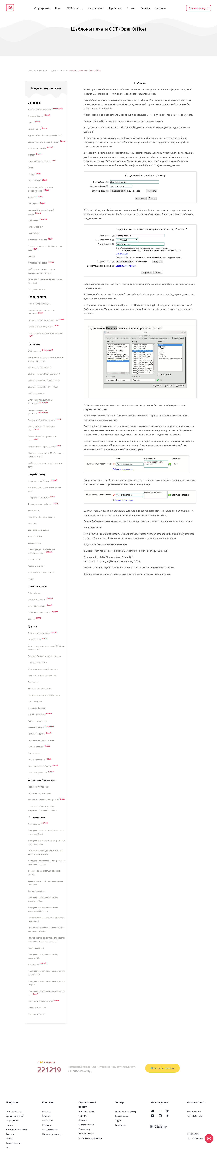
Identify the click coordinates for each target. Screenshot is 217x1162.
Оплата (31, 619)
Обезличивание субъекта (39, 766)
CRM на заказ (74, 8)
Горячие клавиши (36, 747)
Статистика (33, 682)
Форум (118, 1120)
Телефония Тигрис (36, 1014)
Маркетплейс (95, 8)
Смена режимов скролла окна (42, 675)
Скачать (10, 1134)
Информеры (33, 233)
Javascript (32, 523)
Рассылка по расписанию (39, 367)
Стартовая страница (37, 599)
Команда (46, 1111)
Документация (58, 70)
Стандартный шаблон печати (41, 420)
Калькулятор (84, 1129)
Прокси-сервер (35, 701)
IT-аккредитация (49, 1129)
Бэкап (30, 168)
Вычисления (33, 510)
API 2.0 (31, 579)
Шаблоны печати (36, 393)
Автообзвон (33, 964)
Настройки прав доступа (39, 304)
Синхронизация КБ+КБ (38, 497)
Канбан (31, 256)
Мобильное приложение (90, 1138)
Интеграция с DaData (37, 240)
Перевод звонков (36, 948)
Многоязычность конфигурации (43, 669)
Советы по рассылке (37, 773)
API (7, 1147)
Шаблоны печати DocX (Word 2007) (44, 374)
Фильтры (32, 197)
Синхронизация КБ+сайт (39, 481)
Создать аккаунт (198, 8)
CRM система (12, 1111)
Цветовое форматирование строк (43, 142)
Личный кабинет (35, 227)
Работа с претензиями (16, 1129)
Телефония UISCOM (37, 1008)
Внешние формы (35, 116)
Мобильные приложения (39, 612)
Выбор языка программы (39, 688)
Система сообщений (37, 662)
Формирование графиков (40, 504)
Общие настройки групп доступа (43, 320)
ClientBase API (34, 559)
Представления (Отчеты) (39, 161)
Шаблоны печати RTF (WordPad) (43, 387)
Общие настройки (36, 760)
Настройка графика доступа (40, 327)
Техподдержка (34, 639)
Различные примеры (37, 721)
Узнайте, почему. (79, 1071)
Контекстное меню (36, 714)
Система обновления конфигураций (44, 656)
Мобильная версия (37, 606)
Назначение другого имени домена (44, 695)
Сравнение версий (14, 1116)
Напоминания (34, 129)
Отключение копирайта (39, 633)
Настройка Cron (35, 536)
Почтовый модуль (36, 734)
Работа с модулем (36, 566)
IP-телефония (34, 824)
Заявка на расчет (86, 1124)
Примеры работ (85, 1133)
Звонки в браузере (36, 891)
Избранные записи (36, 289)
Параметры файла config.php (41, 517)
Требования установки (38, 787)
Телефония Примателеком (40, 1001)
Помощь (145, 8)
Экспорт (31, 155)
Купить (9, 1125)
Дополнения (33, 220)
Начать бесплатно (162, 1068)
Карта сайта (120, 1125)
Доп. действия (34, 543)
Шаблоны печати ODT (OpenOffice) (44, 380)
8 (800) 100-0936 (194, 1111)
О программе (42, 8)
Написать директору (52, 1134)
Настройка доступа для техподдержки (45, 333)
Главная (31, 70)
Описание (83, 1120)
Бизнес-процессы (36, 727)
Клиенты (46, 1116)
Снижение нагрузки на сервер (42, 740)
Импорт (31, 174)
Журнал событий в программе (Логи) (45, 135)
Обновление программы (39, 793)
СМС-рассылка (34, 351)
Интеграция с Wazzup (37, 263)
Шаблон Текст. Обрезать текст (42, 447)
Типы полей (33, 204)
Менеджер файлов (36, 708)
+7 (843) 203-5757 (194, 1116)
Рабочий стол (34, 593)
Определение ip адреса (38, 530)
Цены (58, 8)
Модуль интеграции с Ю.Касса (41, 572)
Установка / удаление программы (43, 800)
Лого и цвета (33, 753)
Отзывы (130, 8)
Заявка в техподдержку (125, 1111)
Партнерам (114, 8)
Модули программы (37, 148)
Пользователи (34, 181)
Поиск (30, 122)
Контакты (160, 8)
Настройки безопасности (39, 109)
